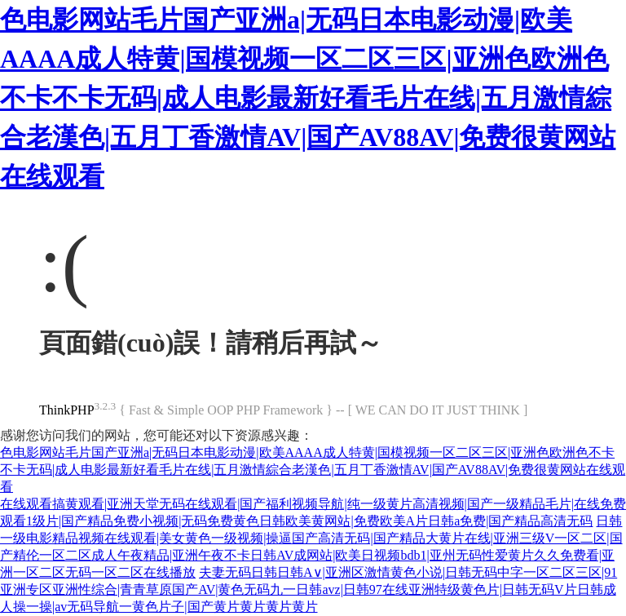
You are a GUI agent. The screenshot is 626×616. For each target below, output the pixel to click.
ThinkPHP (67, 410)
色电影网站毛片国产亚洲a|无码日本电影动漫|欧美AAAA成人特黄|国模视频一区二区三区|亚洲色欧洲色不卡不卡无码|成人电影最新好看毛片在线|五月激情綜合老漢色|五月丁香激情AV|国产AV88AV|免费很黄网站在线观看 (307, 98)
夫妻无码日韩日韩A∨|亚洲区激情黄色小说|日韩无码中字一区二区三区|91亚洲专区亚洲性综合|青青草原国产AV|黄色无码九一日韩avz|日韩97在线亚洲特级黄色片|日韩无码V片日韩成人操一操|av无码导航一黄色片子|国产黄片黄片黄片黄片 (308, 589)
